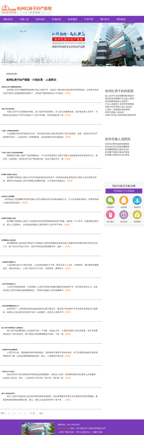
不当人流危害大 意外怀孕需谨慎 (119, 104)
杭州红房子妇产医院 (18, 79)
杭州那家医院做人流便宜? (116, 101)
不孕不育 (88, 19)
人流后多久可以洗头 (7, 371)
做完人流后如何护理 (7, 393)
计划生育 (37, 79)
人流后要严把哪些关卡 (8, 262)
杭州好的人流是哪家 (7, 196)
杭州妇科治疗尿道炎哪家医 (117, 146)
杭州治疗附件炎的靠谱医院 (117, 144)
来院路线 (121, 19)
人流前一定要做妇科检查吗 (10, 131)
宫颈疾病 (56, 19)
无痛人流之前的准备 (7, 109)
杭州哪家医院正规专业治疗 (117, 149)
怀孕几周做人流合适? (114, 112)
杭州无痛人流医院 (117, 139)
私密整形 (72, 19)
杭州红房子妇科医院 (119, 91)
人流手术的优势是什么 (8, 284)
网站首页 (8, 19)
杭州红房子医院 (64, 428)
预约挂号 (104, 19)
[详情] (68, 93)
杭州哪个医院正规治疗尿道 (117, 152)
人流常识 (51, 79)
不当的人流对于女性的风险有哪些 (12, 152)
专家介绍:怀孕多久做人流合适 (118, 107)
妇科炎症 (40, 19)
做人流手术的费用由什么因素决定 (12, 328)
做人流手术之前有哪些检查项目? (119, 96)
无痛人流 (24, 19)
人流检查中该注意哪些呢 (9, 349)
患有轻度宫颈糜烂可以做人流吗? (119, 98)
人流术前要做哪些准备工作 (10, 306)
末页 (41, 413)
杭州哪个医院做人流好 (8, 218)
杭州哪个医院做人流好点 (9, 174)
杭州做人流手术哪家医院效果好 (11, 87)
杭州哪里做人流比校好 (8, 240)
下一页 (32, 413)
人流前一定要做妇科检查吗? (117, 109)
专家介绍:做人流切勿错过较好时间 (120, 115)
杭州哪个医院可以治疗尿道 (117, 155)
